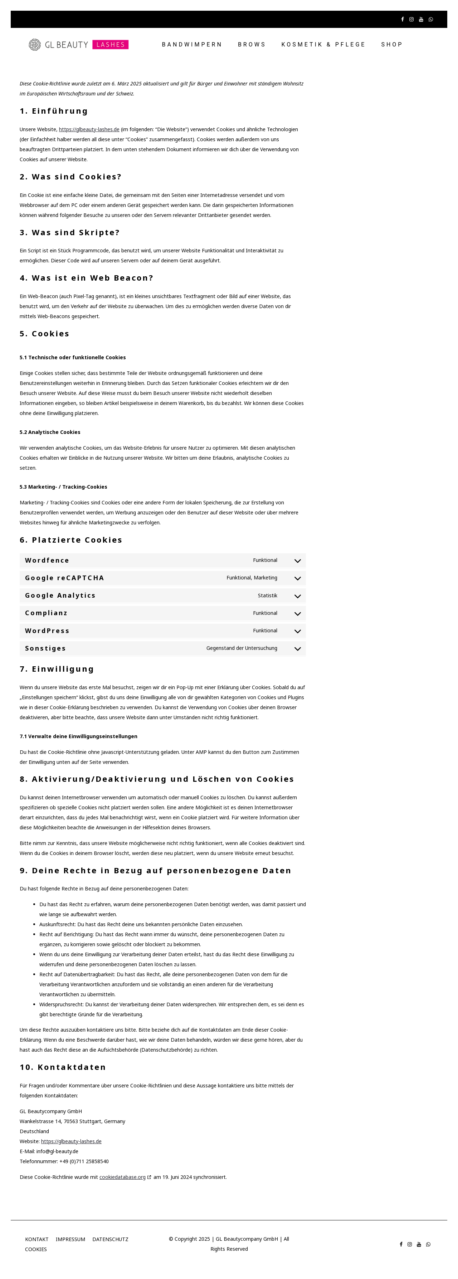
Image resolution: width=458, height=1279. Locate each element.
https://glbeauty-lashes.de (89, 129)
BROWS (252, 44)
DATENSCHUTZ (110, 1239)
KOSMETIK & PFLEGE (323, 44)
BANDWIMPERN (192, 44)
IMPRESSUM (70, 1239)
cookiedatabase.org (122, 1177)
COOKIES (36, 1249)
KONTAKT (37, 1239)
